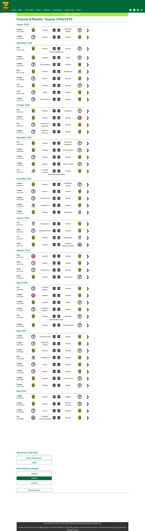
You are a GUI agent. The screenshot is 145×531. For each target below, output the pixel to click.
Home (14, 10)
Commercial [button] (68, 10)
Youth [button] (38, 10)
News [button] (20, 10)
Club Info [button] (46, 10)
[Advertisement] (72, 436)
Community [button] (57, 10)
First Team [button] (29, 10)
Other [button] (78, 10)
